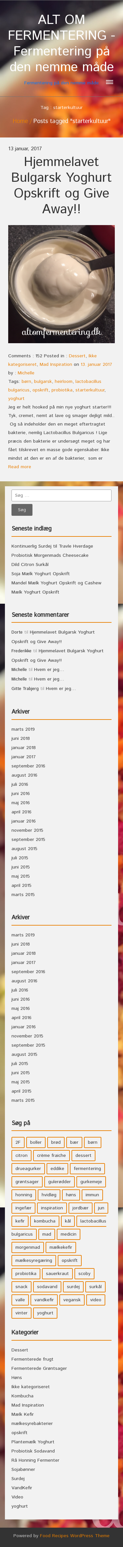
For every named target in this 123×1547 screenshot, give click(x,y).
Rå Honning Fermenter (35, 1460)
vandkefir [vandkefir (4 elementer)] (44, 1300)
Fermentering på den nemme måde (61, 49)
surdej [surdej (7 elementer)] (73, 1287)
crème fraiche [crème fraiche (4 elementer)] (51, 1155)
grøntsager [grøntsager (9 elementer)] (27, 1182)
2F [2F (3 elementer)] (18, 1142)
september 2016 (28, 766)
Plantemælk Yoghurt (32, 1442)
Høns (16, 1377)
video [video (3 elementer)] (95, 1300)
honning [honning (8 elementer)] (23, 1195)
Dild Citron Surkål (30, 564)
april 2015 (21, 885)
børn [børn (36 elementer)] (92, 1142)
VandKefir (21, 1488)
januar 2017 (23, 757)
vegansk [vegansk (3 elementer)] (72, 1300)
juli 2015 (19, 858)
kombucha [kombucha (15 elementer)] (44, 1221)
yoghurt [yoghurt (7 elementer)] (45, 1313)
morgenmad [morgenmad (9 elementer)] (27, 1247)
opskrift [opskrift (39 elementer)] (70, 1260)
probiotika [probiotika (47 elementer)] (25, 1273)
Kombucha (22, 1396)
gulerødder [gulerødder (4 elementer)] (59, 1182)
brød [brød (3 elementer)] (56, 1142)
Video (17, 1497)
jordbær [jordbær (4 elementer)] (80, 1208)
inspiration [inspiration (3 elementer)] (52, 1208)
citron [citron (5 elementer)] (21, 1155)
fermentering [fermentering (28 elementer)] (87, 1168)
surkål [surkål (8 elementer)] (95, 1287)
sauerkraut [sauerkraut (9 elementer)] (57, 1273)
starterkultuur (89, 390)
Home (20, 121)
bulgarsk (43, 381)
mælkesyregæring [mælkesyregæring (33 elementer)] (33, 1260)
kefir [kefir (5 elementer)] (20, 1221)
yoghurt (16, 398)
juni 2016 (20, 793)
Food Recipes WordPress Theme (75, 1536)
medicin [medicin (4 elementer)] (68, 1234)
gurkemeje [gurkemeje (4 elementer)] (91, 1182)
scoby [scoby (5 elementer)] (84, 1273)
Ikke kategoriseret (30, 1387)
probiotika (61, 390)
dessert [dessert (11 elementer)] (83, 1155)
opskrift (40, 390)
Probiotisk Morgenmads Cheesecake (50, 555)
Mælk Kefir (22, 1414)
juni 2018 (20, 738)
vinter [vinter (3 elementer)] (21, 1313)
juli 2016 (19, 784)
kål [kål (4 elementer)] (68, 1221)
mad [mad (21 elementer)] (46, 1234)
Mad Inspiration (56, 364)
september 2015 (28, 839)
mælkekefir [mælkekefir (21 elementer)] (61, 1247)
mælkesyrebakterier (32, 1423)
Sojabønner (23, 1469)
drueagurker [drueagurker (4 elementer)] (28, 1168)
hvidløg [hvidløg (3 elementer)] (49, 1195)
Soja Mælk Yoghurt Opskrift (40, 574)
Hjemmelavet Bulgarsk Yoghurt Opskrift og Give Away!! (61, 186)
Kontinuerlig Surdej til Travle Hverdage (52, 546)
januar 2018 (23, 747)
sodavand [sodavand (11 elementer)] (47, 1287)
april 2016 (21, 812)
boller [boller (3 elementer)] (36, 1142)
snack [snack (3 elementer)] (21, 1287)
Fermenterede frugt (32, 1359)
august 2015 (24, 849)
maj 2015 (20, 876)
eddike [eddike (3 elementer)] (57, 1168)
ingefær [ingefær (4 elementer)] (23, 1208)
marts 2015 (23, 894)
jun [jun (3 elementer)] (101, 1208)
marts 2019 (23, 729)
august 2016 (24, 775)
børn (26, 381)
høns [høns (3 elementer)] (71, 1195)
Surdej (18, 1478)
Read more (19, 467)
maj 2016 (20, 803)
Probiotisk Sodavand (33, 1451)
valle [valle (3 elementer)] (20, 1300)
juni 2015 (20, 867)
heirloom (63, 381)
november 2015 (27, 830)
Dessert (77, 356)
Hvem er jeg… (49, 669)
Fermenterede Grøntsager (39, 1368)
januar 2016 (23, 821)
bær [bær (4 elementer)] (74, 1142)
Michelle (26, 373)
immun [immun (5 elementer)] (92, 1195)
